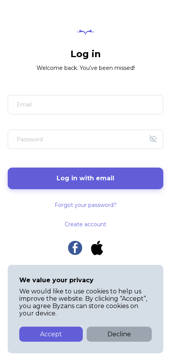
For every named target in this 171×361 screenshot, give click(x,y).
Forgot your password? (86, 205)
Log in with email (85, 178)
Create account (85, 224)
